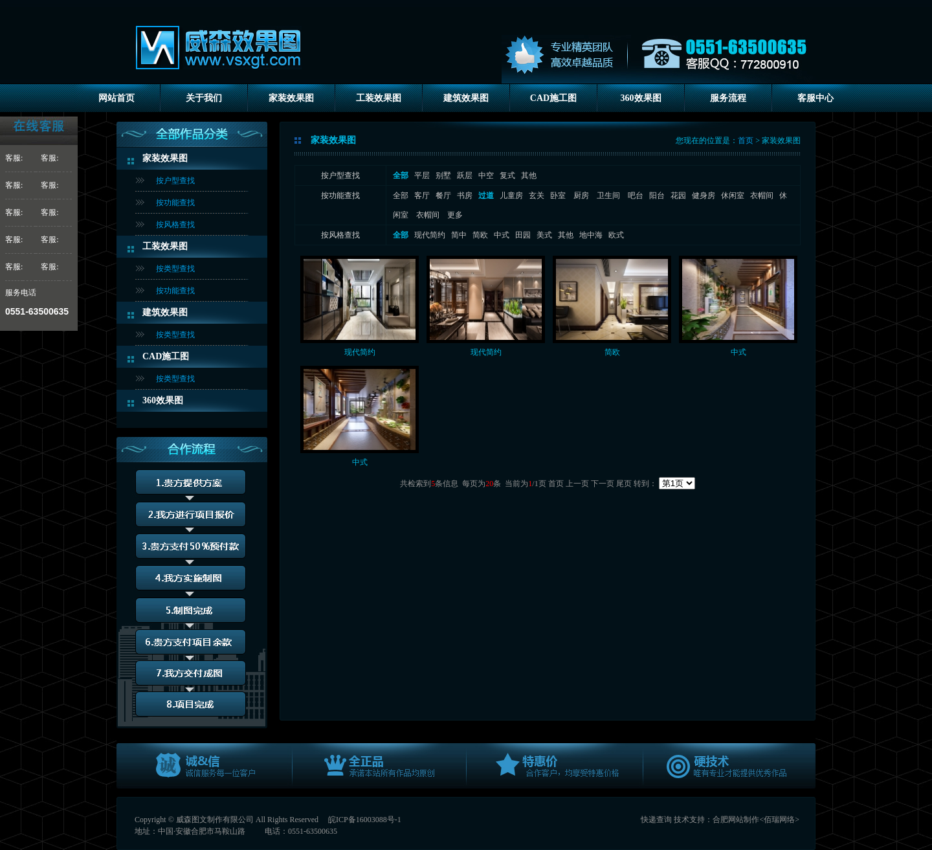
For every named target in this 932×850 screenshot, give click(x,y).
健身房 (703, 195)
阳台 (657, 195)
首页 (745, 140)
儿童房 (511, 195)
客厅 (422, 195)
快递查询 (656, 819)
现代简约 (429, 235)
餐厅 (443, 195)
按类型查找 (175, 268)
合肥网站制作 (736, 819)
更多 (455, 214)
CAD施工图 (553, 98)
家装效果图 (291, 98)
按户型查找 (175, 180)
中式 (501, 235)
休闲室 (732, 195)
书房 (464, 195)
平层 (422, 175)
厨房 (582, 195)
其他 (529, 175)
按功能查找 (175, 202)
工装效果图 (378, 98)
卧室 (559, 195)
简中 (459, 235)
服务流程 (728, 98)
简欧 (480, 235)
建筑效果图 (466, 98)
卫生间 (609, 195)
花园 (678, 195)
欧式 (616, 235)
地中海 (591, 235)
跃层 (464, 175)
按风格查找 (175, 224)
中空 (486, 175)
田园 (523, 235)
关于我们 (204, 98)
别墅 (443, 175)
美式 (544, 235)
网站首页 (116, 98)
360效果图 (641, 98)
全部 (400, 195)
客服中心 (815, 98)
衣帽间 (761, 195)
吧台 (635, 195)
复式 (507, 175)
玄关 (536, 195)
